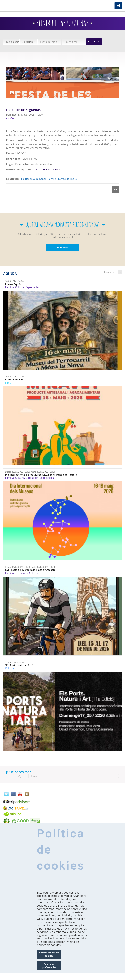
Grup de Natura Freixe (48, 169)
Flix (22, 179)
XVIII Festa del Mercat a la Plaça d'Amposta (30, 569)
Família (52, 179)
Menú (118, 6)
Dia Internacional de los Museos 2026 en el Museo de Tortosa (41, 474)
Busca (92, 41)
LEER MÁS (62, 247)
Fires (8, 382)
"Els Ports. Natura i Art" (19, 665)
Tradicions (21, 573)
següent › (120, 272)
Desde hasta (30, 471)
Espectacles (32, 287)
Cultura (19, 287)
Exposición (31, 478)
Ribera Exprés (13, 284)
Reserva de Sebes (35, 179)
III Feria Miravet (14, 379)
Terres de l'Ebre (67, 179)
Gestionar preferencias (49, 966)
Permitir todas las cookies (49, 954)
